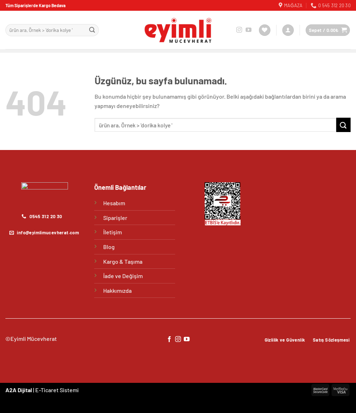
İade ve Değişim (123, 275)
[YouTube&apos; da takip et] (248, 30)
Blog (109, 246)
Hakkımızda (117, 290)
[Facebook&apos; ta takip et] (169, 339)
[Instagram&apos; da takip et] (239, 30)
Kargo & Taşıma (122, 261)
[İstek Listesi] (264, 30)
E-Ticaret (47, 389)
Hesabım (114, 203)
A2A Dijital (18, 389)
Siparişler (115, 217)
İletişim (112, 232)
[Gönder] (92, 30)
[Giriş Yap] (288, 30)
